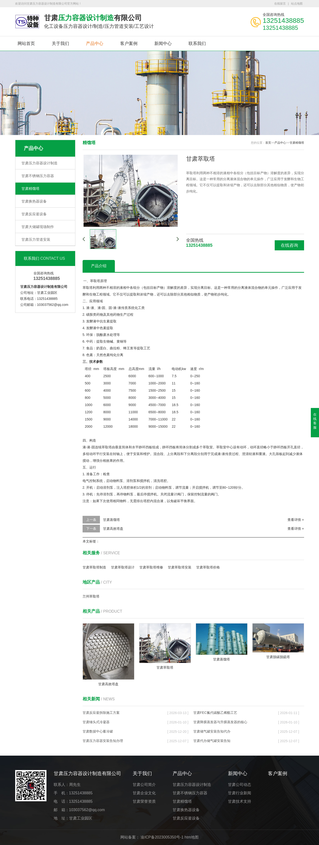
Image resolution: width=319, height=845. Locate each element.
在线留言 (280, 3)
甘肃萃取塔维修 (151, 567)
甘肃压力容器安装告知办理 (103, 741)
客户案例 (128, 43)
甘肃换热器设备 (34, 201)
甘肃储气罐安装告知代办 (211, 731)
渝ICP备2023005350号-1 (162, 837)
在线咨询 (289, 245)
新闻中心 (163, 43)
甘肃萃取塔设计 (123, 567)
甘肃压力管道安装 (35, 239)
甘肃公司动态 (239, 785)
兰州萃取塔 (91, 596)
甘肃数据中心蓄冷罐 (98, 731)
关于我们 (60, 43)
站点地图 (297, 3)
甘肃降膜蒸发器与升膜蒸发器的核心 (220, 722)
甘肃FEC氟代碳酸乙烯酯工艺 (215, 713)
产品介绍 (98, 266)
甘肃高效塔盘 (113, 528)
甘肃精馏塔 (30, 188)
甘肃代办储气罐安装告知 (211, 741)
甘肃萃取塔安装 (179, 567)
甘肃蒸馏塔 (111, 520)
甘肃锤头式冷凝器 (96, 722)
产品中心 (94, 43)
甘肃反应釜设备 (34, 214)
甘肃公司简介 (144, 785)
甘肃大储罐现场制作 (37, 227)
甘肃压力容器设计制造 (39, 163)
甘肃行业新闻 (239, 793)
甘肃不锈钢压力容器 (37, 176)
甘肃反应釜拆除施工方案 (101, 713)
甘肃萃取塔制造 (94, 567)
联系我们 (197, 43)
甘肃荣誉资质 (144, 801)
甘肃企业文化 (144, 793)
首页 (268, 142)
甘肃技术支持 (239, 801)
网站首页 (26, 43)
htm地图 (192, 837)
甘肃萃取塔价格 (208, 567)
